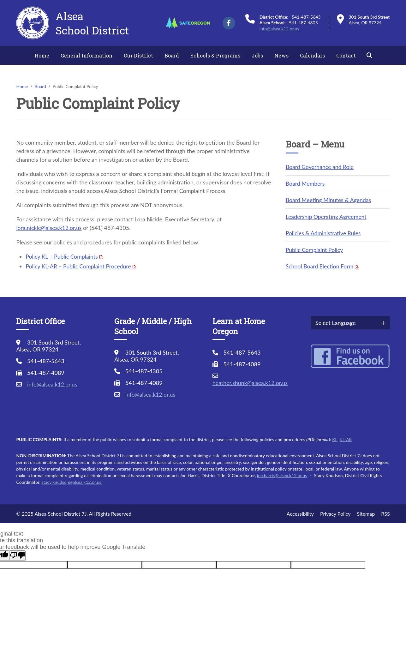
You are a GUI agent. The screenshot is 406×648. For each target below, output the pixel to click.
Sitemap (366, 512)
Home (41, 55)
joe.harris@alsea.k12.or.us (282, 474)
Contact (346, 55)
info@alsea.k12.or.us (279, 28)
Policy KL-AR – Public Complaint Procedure (79, 265)
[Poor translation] (17, 554)
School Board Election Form (320, 265)
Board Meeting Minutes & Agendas (329, 199)
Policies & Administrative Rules (324, 232)
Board (171, 55)
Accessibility (300, 512)
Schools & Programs (215, 55)
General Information (86, 55)
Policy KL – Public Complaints (62, 256)
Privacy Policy (335, 512)
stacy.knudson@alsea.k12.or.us (71, 480)
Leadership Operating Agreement (327, 216)
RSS (385, 512)
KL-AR (345, 438)
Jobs (257, 55)
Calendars (312, 55)
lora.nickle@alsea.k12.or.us (49, 227)
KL (334, 438)
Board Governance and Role (320, 166)
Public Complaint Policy (315, 248)
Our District (138, 55)
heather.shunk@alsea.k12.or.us (250, 381)
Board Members (305, 183)
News (281, 55)
